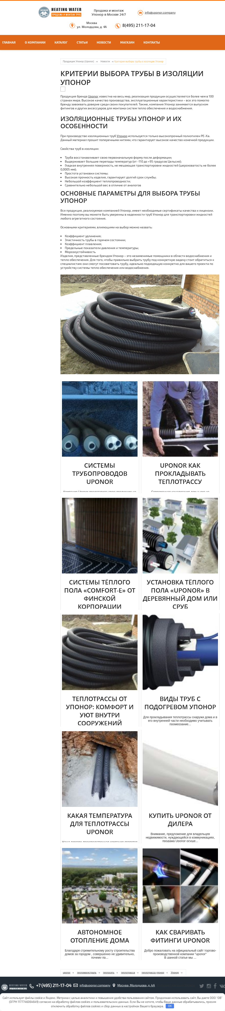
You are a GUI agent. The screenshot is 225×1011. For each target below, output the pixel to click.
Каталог (60, 42)
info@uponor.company (160, 12)
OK (170, 1006)
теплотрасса (128, 972)
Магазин (127, 42)
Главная (9, 42)
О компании (35, 42)
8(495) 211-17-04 (138, 25)
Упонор (122, 136)
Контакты (151, 42)
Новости (104, 42)
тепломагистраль (86, 972)
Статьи (82, 42)
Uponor (93, 96)
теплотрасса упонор (153, 972)
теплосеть (108, 972)
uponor (66, 972)
